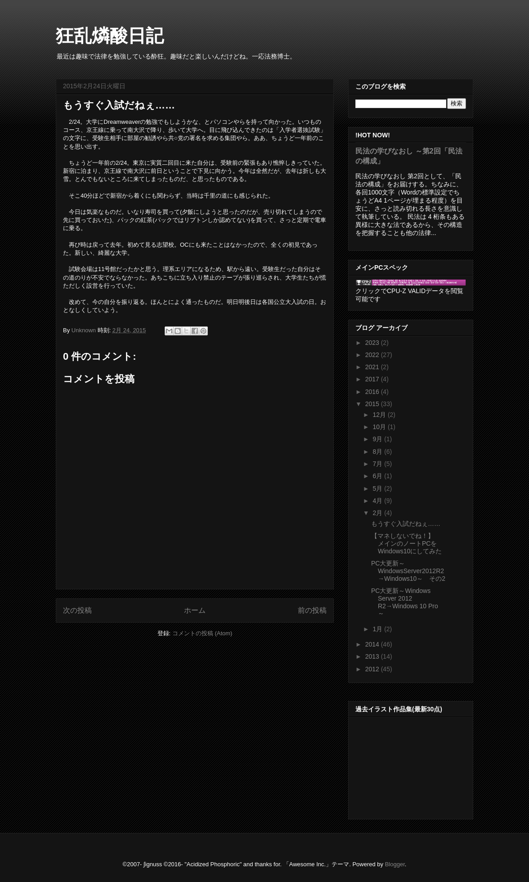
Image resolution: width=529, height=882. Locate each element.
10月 (379, 426)
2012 (373, 669)
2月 (378, 512)
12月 (379, 414)
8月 (378, 451)
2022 (373, 354)
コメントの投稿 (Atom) (202, 633)
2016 (373, 391)
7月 (378, 463)
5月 (378, 488)
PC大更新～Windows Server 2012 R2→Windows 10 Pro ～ (404, 602)
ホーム (195, 610)
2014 (373, 644)
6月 (378, 475)
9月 (378, 439)
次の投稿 (77, 610)
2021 (373, 367)
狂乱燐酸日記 (110, 35)
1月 (378, 629)
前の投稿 (312, 610)
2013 (373, 656)
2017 (373, 379)
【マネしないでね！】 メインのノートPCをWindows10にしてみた (406, 543)
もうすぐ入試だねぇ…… (405, 523)
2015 (373, 403)
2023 (373, 342)
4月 (378, 500)
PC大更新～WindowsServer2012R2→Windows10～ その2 (408, 571)
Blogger (395, 864)
